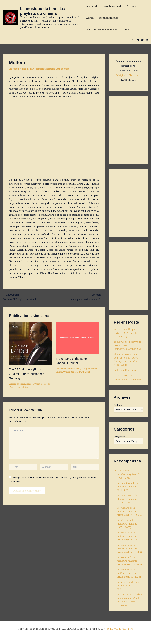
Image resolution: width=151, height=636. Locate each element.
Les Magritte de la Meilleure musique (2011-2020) (127, 499)
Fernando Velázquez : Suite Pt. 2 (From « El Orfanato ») (126, 333)
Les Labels (92, 5)
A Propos (132, 5)
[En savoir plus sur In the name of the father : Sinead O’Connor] (77, 337)
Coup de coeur (62, 69)
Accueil (90, 17)
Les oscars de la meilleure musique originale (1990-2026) (129, 573)
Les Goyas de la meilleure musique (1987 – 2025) (127, 524)
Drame (59, 372)
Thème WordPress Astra (119, 628)
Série (11, 387)
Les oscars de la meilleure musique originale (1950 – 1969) (129, 548)
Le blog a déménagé (125, 370)
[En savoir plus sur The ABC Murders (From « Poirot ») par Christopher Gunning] (30, 343)
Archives (118, 405)
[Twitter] (142, 40)
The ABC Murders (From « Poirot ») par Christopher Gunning (26, 374)
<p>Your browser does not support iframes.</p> (128, 129)
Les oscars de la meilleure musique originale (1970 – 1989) (129, 561)
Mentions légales (108, 17)
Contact (126, 29)
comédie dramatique (45, 69)
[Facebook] (138, 40)
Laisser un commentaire (21, 384)
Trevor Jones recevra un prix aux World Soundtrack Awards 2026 (128, 345)
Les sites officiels (112, 5)
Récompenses (121, 470)
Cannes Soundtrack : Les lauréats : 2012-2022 (128, 585)
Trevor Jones (70, 372)
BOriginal (121, 75)
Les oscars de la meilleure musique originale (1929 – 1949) (129, 536)
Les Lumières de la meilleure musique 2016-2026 (127, 486)
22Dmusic (133, 75)
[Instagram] (146, 40)
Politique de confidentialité (101, 29)
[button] (132, 40)
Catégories (119, 436)
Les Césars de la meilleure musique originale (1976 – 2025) (129, 511)
